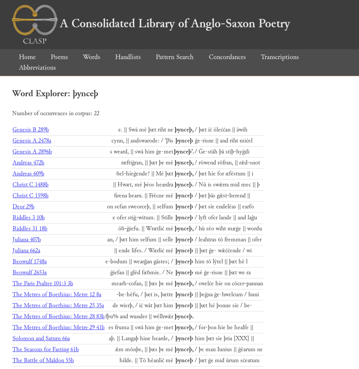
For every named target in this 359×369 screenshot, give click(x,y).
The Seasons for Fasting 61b (46, 349)
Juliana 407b (27, 239)
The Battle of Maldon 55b (43, 360)
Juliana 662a (26, 250)
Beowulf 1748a (30, 261)
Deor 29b (23, 206)
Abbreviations (37, 67)
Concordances (227, 57)
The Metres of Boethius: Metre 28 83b (59, 316)
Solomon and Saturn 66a (41, 338)
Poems (59, 57)
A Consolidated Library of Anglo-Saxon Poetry (151, 23)
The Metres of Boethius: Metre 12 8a (57, 294)
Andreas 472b (28, 162)
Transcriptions (280, 57)
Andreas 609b (28, 173)
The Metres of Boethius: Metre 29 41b (59, 327)
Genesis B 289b (31, 129)
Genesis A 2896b (32, 151)
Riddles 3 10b (29, 217)
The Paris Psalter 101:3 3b (43, 283)
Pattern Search (175, 57)
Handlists (128, 57)
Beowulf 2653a (30, 272)
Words (91, 57)
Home (27, 57)
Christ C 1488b (31, 184)
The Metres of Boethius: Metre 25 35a (58, 305)
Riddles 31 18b (30, 228)
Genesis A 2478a (32, 140)
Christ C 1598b (31, 195)
